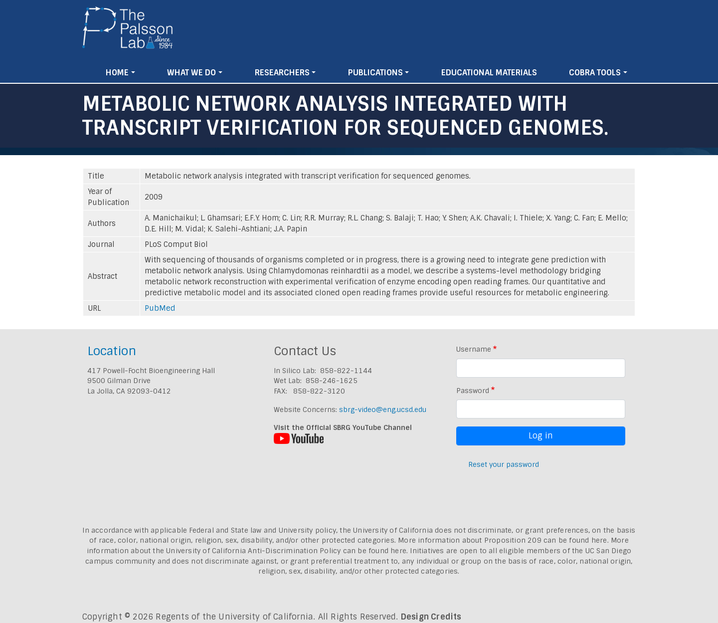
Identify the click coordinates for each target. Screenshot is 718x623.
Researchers (282, 72)
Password (472, 390)
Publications (375, 72)
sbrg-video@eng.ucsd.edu (382, 409)
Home (117, 72)
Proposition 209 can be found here (545, 540)
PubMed (160, 308)
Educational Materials (489, 72)
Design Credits (431, 617)
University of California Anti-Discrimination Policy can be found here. (287, 550)
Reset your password (503, 464)
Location (111, 351)
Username (473, 349)
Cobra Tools (595, 72)
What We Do (191, 72)
